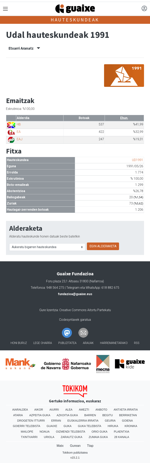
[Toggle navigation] (5, 8)
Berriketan (128, 415)
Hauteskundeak (75, 20)
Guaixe (52, 426)
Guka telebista (89, 426)
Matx (60, 445)
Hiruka (113, 426)
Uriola (49, 437)
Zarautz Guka (71, 437)
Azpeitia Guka (39, 415)
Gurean (75, 445)
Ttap (90, 445)
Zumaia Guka (98, 437)
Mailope (27, 431)
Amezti (84, 409)
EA (19, 132)
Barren (90, 415)
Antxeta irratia (126, 409)
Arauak (88, 343)
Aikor (38, 409)
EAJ (19, 139)
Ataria (18, 415)
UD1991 (137, 160)
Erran (56, 420)
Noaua (45, 431)
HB (19, 124)
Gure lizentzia (48, 310)
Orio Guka (99, 431)
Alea (69, 409)
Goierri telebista (26, 426)
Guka (68, 426)
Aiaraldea (20, 409)
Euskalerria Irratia (82, 420)
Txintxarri (29, 437)
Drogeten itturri (31, 420)
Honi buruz (19, 343)
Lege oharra (42, 343)
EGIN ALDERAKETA (102, 246)
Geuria (110, 420)
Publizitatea (67, 343)
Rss (136, 343)
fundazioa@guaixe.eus (75, 294)
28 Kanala (121, 437)
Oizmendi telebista (70, 431)
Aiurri (54, 409)
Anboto (101, 409)
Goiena (127, 420)
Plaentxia (121, 431)
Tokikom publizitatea (74, 452)
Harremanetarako (114, 343)
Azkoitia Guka (67, 415)
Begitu (107, 415)
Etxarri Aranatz (24, 48)
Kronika (131, 426)
